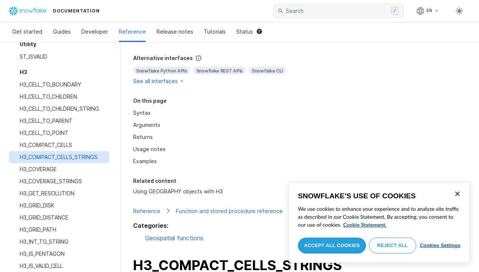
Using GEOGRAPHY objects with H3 (178, 191)
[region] (379, 222)
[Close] (457, 193)
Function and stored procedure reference (229, 211)
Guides (62, 31)
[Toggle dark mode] (459, 11)
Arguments (146, 125)
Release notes (175, 31)
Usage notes (149, 149)
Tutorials (215, 31)
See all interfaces (158, 81)
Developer (94, 31)
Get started (27, 31)
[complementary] (300, 69)
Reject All (392, 245)
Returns (143, 137)
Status (249, 31)
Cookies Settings (440, 245)
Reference (132, 31)
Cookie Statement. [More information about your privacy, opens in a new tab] (365, 224)
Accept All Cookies (332, 245)
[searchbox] (337, 11)
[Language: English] (428, 11)
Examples (145, 161)
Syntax (142, 113)
